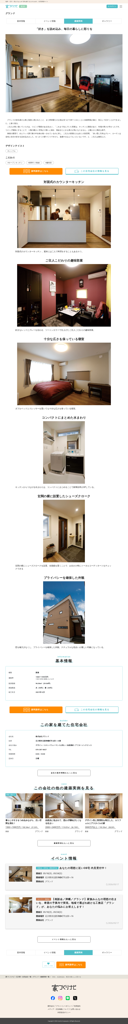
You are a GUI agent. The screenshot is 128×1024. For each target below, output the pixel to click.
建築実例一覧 (44, 977)
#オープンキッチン (15, 163)
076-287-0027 (41, 750)
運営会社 (51, 1006)
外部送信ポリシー (64, 1012)
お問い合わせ (75, 1009)
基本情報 (21, 21)
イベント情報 (50, 21)
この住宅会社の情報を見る (91, 171)
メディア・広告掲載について (58, 1009)
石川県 (18, 977)
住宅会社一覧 (26, 977)
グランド (36, 977)
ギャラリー (107, 21)
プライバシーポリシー (64, 1006)
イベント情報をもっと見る (64, 939)
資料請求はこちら (36, 171)
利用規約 (77, 1006)
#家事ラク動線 (34, 163)
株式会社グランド (42, 736)
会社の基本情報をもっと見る (64, 773)
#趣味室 (49, 163)
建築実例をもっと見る (64, 843)
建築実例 (78, 21)
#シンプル (12, 151)
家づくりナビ (10, 977)
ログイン (112, 6)
